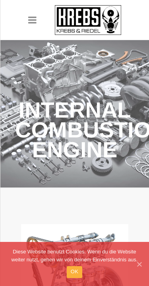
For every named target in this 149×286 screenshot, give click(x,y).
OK (74, 276)
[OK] (139, 268)
